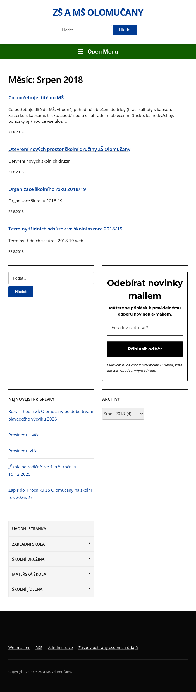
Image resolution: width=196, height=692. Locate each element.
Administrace (60, 647)
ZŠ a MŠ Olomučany (98, 12)
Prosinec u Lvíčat (24, 435)
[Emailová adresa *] (145, 328)
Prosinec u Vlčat (23, 450)
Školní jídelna (27, 589)
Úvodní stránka (29, 528)
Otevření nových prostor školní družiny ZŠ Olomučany (69, 149)
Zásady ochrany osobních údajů (108, 647)
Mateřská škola (29, 574)
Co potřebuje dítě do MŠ (36, 97)
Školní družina (28, 559)
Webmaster (19, 647)
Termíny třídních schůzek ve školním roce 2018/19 (65, 228)
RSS (38, 647)
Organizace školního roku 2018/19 (47, 189)
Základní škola (28, 544)
